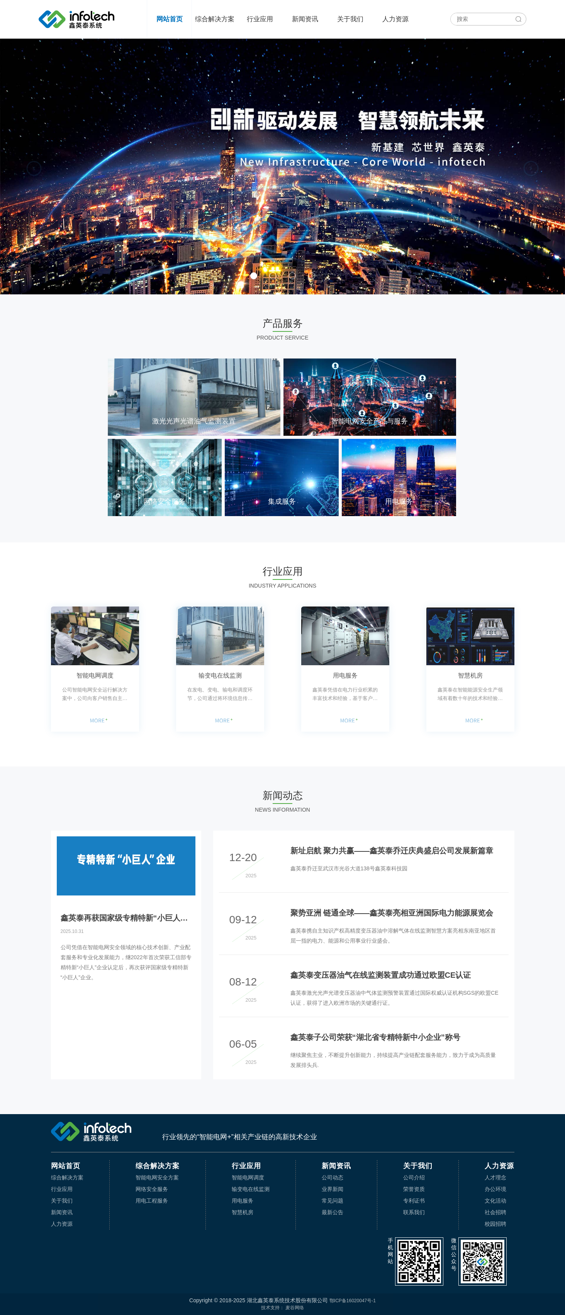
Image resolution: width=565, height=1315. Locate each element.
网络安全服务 (152, 1189)
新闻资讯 (305, 19)
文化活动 (495, 1201)
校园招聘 (495, 1224)
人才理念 (495, 1177)
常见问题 (332, 1201)
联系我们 (414, 1212)
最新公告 (332, 1212)
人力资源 (395, 19)
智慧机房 (470, 675)
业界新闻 (332, 1189)
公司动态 (332, 1177)
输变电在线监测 (220, 675)
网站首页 (169, 19)
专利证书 (414, 1201)
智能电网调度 (95, 675)
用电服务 (345, 675)
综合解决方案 (214, 19)
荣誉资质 (414, 1189)
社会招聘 (495, 1212)
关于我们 (350, 19)
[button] (34, 168)
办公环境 (495, 1189)
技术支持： (272, 1307)
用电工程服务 (152, 1201)
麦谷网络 (294, 1307)
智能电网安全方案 (157, 1177)
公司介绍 (414, 1177)
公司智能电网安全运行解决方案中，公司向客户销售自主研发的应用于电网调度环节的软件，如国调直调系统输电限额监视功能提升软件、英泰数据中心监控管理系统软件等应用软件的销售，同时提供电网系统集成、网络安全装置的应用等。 (94, 695)
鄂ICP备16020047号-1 (352, 1300)
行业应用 (260, 19)
